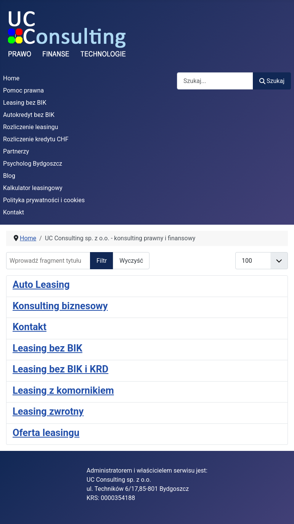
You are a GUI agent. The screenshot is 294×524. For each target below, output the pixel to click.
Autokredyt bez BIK (29, 114)
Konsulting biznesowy (60, 306)
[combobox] (215, 80)
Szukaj (271, 81)
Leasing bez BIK (24, 102)
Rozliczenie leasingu (30, 127)
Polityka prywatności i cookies (44, 200)
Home (11, 78)
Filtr (101, 260)
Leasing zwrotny (48, 411)
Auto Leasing (41, 284)
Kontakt (13, 212)
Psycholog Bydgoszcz (32, 163)
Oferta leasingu (46, 432)
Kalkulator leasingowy (33, 188)
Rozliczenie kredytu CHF (36, 139)
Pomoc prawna (23, 90)
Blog (9, 175)
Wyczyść (131, 260)
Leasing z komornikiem (63, 390)
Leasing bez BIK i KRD (60, 369)
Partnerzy (16, 151)
